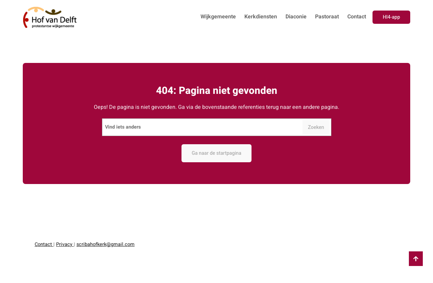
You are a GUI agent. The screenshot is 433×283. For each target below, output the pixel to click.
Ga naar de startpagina (216, 153)
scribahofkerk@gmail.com (105, 244)
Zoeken (316, 127)
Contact (44, 244)
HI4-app (391, 17)
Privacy (65, 244)
